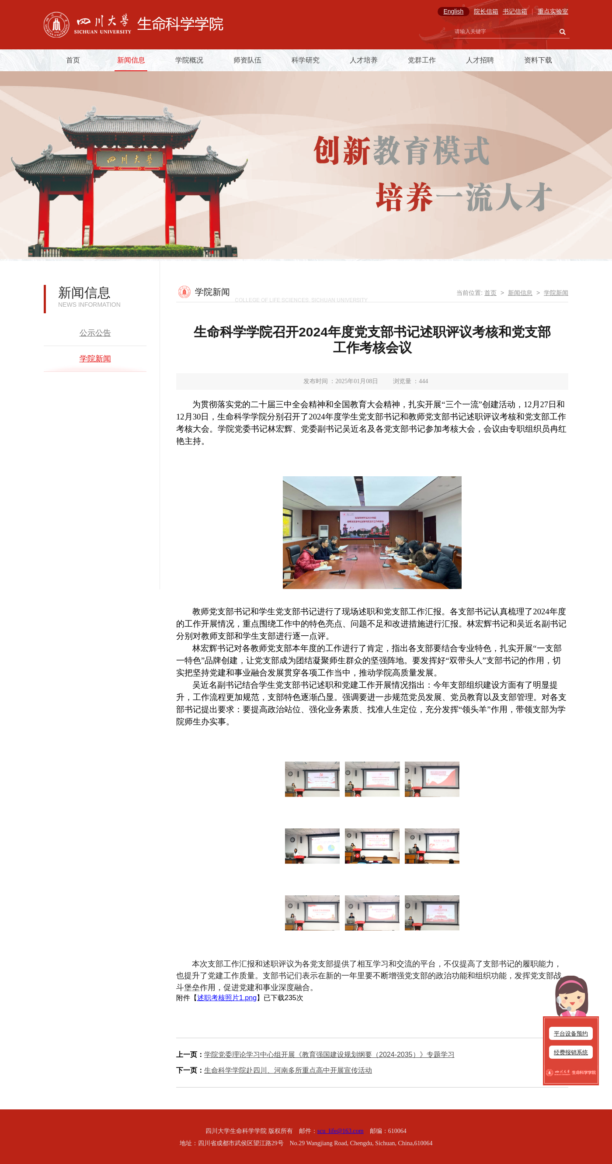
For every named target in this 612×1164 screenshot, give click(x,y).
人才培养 (364, 60)
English (453, 11)
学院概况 (189, 60)
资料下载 (538, 60)
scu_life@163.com (340, 1131)
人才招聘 (480, 60)
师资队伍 (247, 60)
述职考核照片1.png (227, 997)
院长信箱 (486, 11)
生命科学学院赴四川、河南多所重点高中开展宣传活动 (288, 1070)
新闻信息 (131, 60)
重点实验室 (553, 11)
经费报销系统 (571, 1052)
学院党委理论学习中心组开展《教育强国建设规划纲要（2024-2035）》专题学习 (329, 1054)
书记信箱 (515, 11)
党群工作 (422, 60)
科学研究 (306, 60)
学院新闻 (95, 358)
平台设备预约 (571, 1033)
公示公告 (95, 333)
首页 (73, 60)
